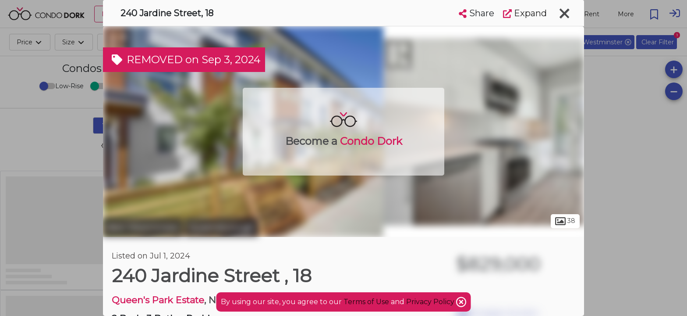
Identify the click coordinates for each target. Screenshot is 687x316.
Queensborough (221, 227)
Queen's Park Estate (158, 299)
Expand (525, 13)
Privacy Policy (431, 302)
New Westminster (142, 227)
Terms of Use (366, 302)
